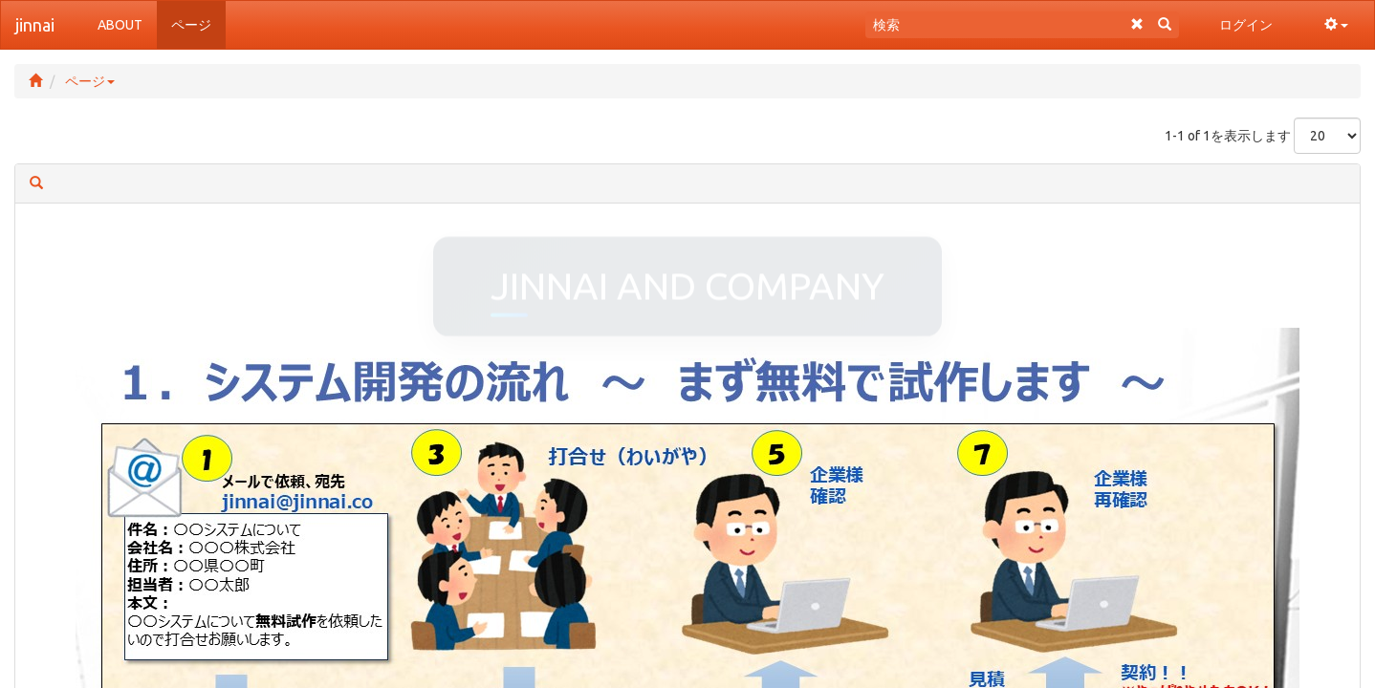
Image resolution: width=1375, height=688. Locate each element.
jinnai (35, 24)
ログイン (1246, 24)
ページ (90, 81)
